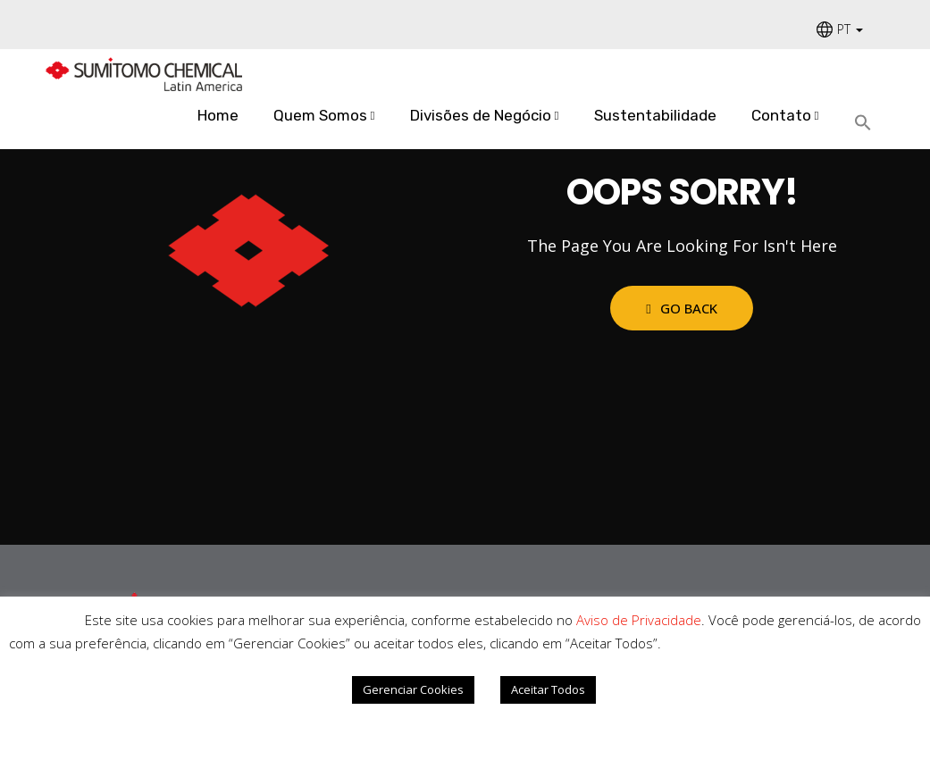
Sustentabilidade (655, 115)
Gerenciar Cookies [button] (413, 689)
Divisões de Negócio (480, 115)
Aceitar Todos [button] (548, 689)
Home (218, 115)
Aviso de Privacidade (638, 620)
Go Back (681, 308)
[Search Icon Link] (869, 123)
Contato (781, 115)
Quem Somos (320, 115)
